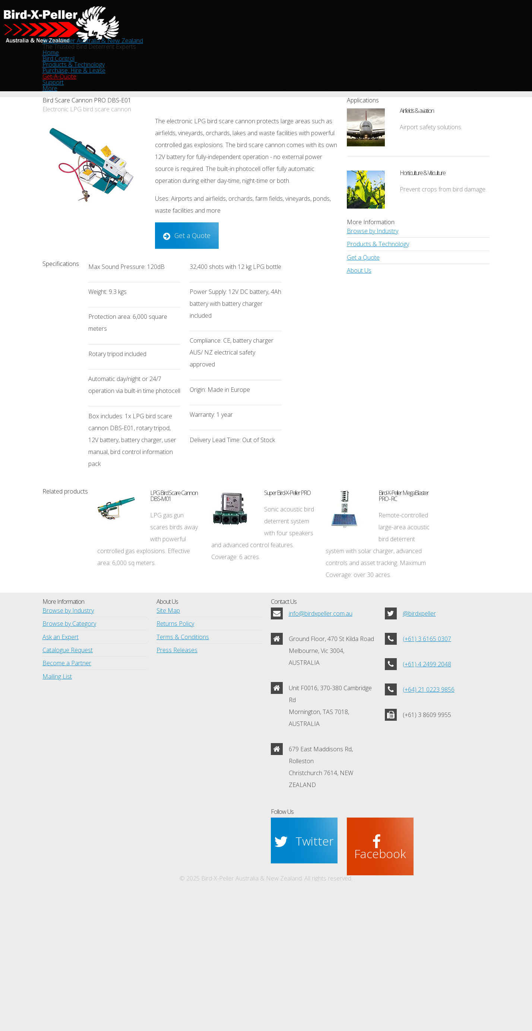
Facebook (387, 902)
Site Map (167, 725)
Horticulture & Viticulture (427, 194)
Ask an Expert (59, 758)
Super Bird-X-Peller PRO (315, 539)
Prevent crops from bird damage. (440, 223)
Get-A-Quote (358, 60)
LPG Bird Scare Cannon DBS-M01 (195, 551)
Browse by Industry (371, 285)
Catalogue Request (66, 774)
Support (408, 60)
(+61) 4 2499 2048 (424, 773)
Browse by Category (67, 742)
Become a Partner (65, 790)
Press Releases (176, 774)
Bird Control (131, 60)
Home (85, 60)
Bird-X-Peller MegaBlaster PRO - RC (429, 545)
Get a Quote (187, 259)
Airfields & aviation (435, 127)
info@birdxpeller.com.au (319, 726)
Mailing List (55, 806)
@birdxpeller (419, 726)
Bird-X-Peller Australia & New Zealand (266, 25)
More (448, 60)
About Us (358, 334)
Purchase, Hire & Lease (287, 60)
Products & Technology (202, 60)
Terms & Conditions (181, 758)
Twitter (313, 902)
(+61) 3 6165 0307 (424, 750)
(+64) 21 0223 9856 (426, 796)
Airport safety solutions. (428, 151)
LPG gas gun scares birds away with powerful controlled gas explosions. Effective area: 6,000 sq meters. (167, 603)
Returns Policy (174, 742)
